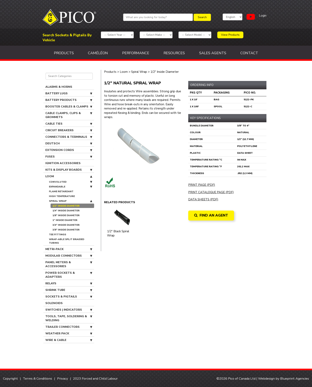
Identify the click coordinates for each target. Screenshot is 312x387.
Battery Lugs (68, 94)
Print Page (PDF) (201, 185)
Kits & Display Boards (68, 170)
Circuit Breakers (68, 130)
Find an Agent (211, 215)
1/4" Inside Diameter (66, 210)
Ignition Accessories (63, 163)
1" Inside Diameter (65, 220)
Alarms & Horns (58, 87)
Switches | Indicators (68, 310)
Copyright (10, 378)
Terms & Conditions (37, 378)
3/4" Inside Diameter (66, 224)
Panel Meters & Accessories (68, 264)
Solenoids (54, 303)
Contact (249, 53)
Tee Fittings (57, 234)
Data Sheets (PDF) (203, 199)
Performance (135, 53)
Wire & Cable (68, 340)
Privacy (62, 378)
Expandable (70, 186)
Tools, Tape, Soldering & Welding (68, 318)
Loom (68, 176)
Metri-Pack (68, 249)
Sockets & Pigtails (68, 297)
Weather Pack (68, 334)
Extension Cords (68, 150)
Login (262, 16)
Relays (68, 284)
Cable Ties (68, 124)
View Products (230, 35)
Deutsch (68, 144)
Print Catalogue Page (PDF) (211, 192)
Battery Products (68, 100)
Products (64, 53)
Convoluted (70, 182)
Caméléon (98, 53)
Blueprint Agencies (294, 378)
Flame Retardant (61, 191)
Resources (174, 53)
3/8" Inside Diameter (66, 229)
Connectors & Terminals (68, 137)
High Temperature (62, 196)
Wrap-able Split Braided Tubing (66, 241)
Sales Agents (212, 53)
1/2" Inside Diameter (66, 205)
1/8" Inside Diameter (66, 215)
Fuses (68, 157)
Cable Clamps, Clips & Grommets (68, 115)
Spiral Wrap (70, 201)
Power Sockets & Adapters (68, 275)
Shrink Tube (68, 290)
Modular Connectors (68, 256)
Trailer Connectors (68, 327)
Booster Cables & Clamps (68, 107)
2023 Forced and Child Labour (95, 378)
